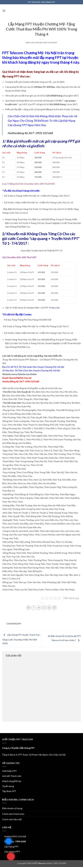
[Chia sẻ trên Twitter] (38, 607)
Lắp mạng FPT (11, 846)
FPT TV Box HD (52, 307)
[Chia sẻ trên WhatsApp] (28, 607)
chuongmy (52, 43)
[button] (4, 10)
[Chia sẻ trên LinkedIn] (54, 607)
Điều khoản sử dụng (12, 808)
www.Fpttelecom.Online (24, 374)
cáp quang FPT (62, 141)
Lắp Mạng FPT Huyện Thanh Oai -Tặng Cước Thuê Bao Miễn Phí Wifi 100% (21, 639)
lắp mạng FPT (10, 76)
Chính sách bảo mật (12, 819)
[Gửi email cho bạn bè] (44, 607)
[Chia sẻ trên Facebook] (33, 607)
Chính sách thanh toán (13, 813)
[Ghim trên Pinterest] (49, 607)
